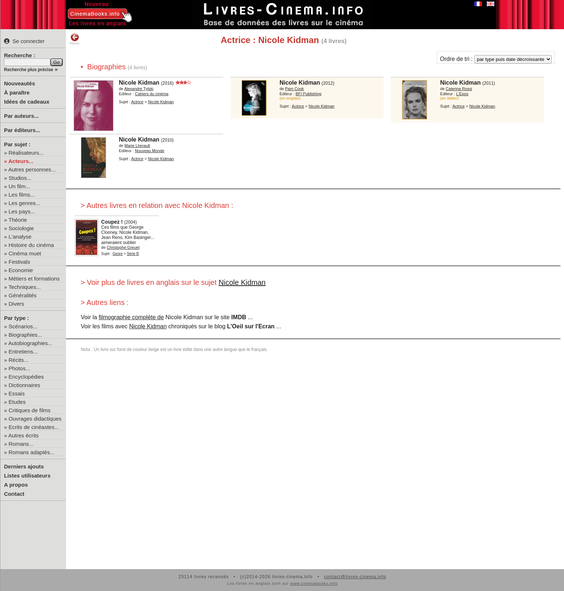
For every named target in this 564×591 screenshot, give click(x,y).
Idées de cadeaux (26, 101)
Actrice (137, 102)
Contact (14, 494)
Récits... (18, 360)
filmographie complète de (131, 317)
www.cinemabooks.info (314, 583)
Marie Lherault (137, 145)
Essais (17, 393)
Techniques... (24, 287)
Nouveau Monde (149, 150)
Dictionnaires (24, 385)
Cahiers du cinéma (151, 94)
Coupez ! (112, 222)
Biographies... (25, 335)
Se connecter (24, 41)
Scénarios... (23, 326)
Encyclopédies (26, 377)
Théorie (17, 220)
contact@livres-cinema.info (355, 576)
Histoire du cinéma (31, 245)
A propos (16, 485)
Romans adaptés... (32, 452)
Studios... (20, 178)
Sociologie (21, 228)
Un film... (19, 186)
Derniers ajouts (24, 466)
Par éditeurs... (22, 130)
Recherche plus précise (28, 69)
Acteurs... (20, 161)
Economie (21, 270)
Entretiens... (23, 351)
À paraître (17, 92)
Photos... (19, 368)
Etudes (17, 402)
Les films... (22, 195)
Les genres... (24, 203)
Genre (118, 254)
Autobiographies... (30, 343)
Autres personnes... (32, 169)
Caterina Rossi (459, 88)
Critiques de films (30, 410)
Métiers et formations (34, 278)
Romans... (21, 444)
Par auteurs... (21, 116)
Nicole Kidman (139, 83)
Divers (16, 304)
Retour (74, 39)
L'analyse (20, 236)
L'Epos (462, 94)
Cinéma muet (25, 253)
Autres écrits (23, 435)
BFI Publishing (309, 94)
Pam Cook (294, 88)
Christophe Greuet (123, 247)
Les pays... (22, 211)
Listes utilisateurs (27, 475)
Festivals (19, 262)
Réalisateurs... (26, 153)
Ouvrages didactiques (35, 419)
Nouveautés (19, 83)
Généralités (23, 295)
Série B (133, 254)
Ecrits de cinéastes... (34, 427)
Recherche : (19, 55)
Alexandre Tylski (138, 88)
